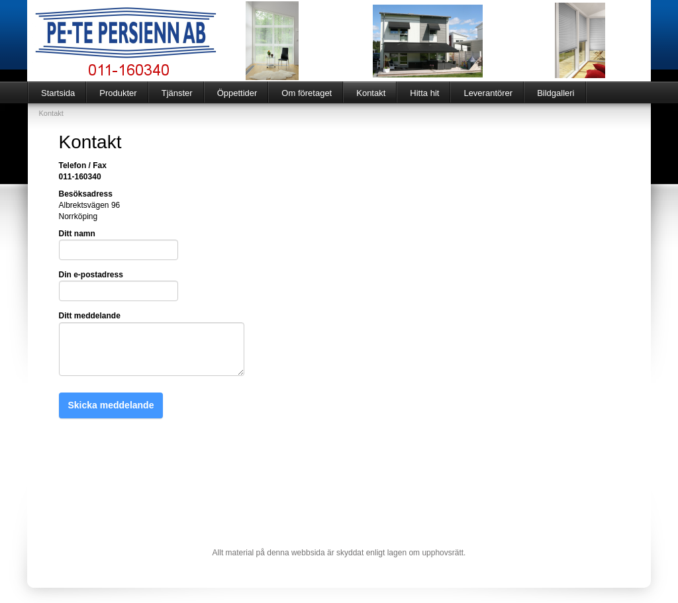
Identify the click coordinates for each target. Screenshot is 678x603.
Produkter (117, 93)
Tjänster (177, 93)
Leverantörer (487, 93)
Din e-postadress (91, 274)
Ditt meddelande (90, 315)
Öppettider (237, 93)
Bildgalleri (555, 93)
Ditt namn (77, 233)
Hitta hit (424, 93)
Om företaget (306, 93)
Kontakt (370, 93)
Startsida (58, 93)
